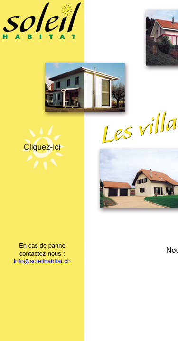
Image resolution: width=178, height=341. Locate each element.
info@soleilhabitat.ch (42, 261)
